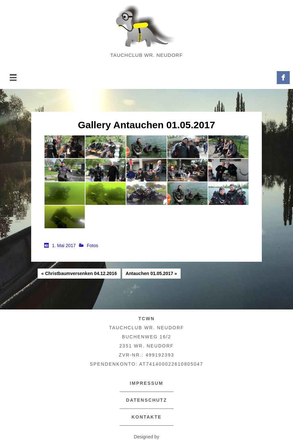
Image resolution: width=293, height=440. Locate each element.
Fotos (92, 245)
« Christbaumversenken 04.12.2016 (79, 273)
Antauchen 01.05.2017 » (151, 273)
